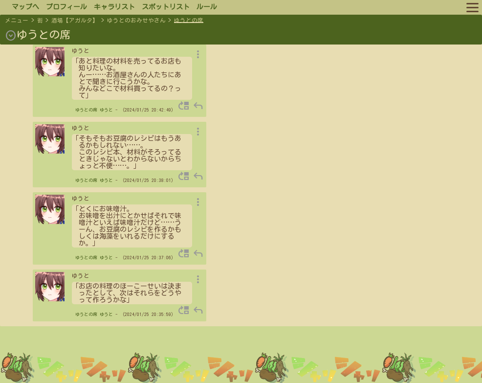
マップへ (25, 6)
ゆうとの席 (188, 20)
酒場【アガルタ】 (74, 20)
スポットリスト (166, 6)
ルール (207, 6)
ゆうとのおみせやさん (136, 20)
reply (198, 106)
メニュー (16, 20)
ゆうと (106, 110)
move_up (184, 106)
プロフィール (66, 6)
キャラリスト (114, 6)
